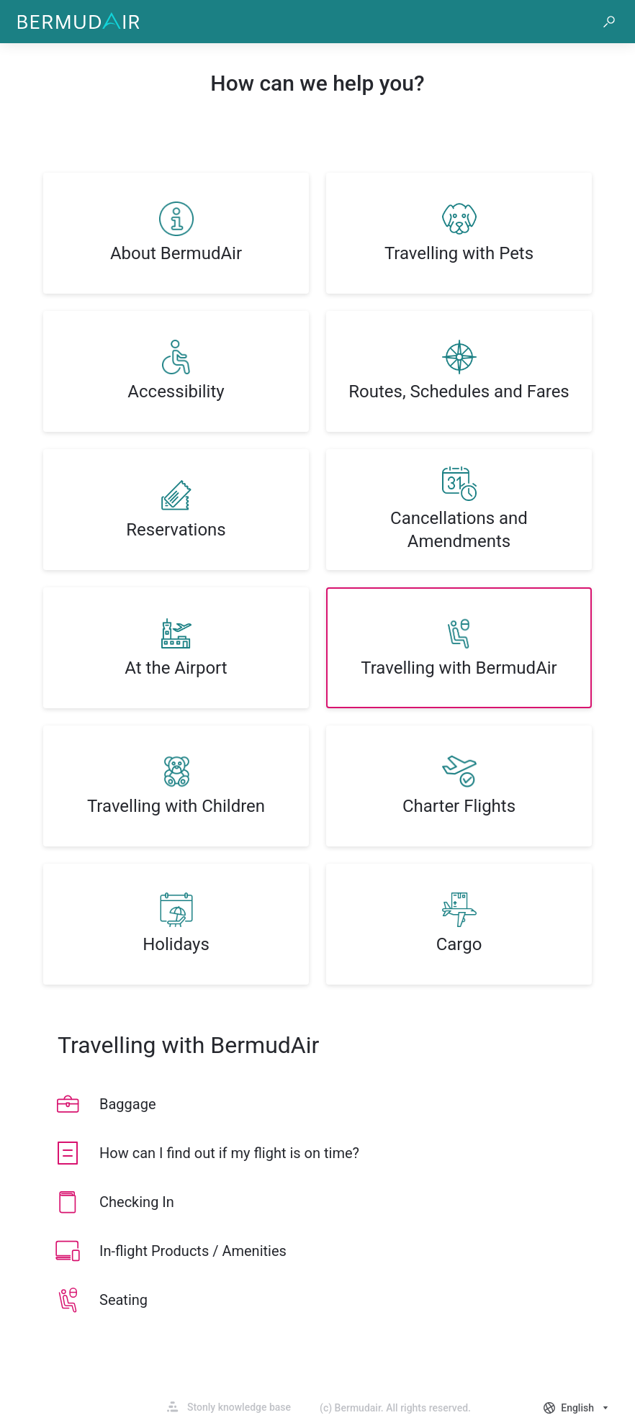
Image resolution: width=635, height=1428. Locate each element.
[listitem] (176, 233)
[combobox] (577, 1407)
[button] (609, 21)
